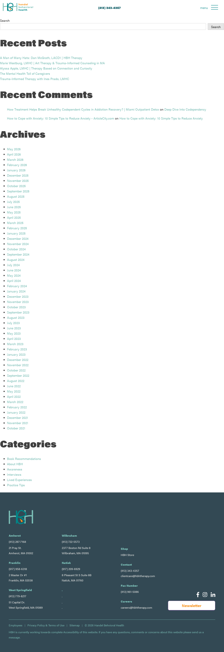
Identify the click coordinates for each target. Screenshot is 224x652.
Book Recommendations (24, 458)
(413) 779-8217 (17, 596)
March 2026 (15, 159)
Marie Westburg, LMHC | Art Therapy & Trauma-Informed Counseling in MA (52, 63)
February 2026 (17, 165)
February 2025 (17, 228)
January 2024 (16, 291)
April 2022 (14, 396)
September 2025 (18, 191)
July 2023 (13, 323)
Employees (15, 625)
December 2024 (18, 238)
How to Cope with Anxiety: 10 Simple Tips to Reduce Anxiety (161, 118)
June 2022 (14, 386)
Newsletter (191, 605)
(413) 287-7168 (17, 542)
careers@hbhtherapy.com (136, 607)
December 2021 (17, 417)
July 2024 (13, 265)
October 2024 (16, 249)
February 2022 (17, 407)
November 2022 (18, 365)
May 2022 (13, 391)
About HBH (15, 464)
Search (5, 20)
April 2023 (14, 338)
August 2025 (15, 196)
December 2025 (18, 175)
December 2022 (17, 359)
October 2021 (16, 428)
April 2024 (14, 280)
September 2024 (18, 254)
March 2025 (15, 222)
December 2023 (18, 296)
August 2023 (15, 317)
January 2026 (16, 170)
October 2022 (16, 370)
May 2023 (14, 333)
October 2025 (16, 186)
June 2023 (14, 328)
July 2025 (13, 201)
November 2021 (17, 423)
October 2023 (16, 307)
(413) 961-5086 (130, 592)
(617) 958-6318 (18, 569)
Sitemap (74, 625)
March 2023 (15, 344)
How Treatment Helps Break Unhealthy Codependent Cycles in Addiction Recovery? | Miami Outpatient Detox (83, 109)
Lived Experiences (19, 480)
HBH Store (127, 555)
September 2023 (18, 312)
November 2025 (18, 180)
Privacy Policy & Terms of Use (45, 625)
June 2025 (14, 207)
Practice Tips (16, 485)
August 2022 (15, 380)
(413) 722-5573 (71, 542)
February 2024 (17, 286)
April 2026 (14, 154)
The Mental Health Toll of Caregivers (25, 73)
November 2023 (18, 301)
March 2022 (15, 402)
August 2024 (15, 259)
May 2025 (14, 212)
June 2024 (14, 270)
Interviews (14, 474)
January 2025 (16, 233)
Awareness (14, 469)
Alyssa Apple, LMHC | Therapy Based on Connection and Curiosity (46, 68)
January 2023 (16, 354)
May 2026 (14, 149)
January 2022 (16, 412)
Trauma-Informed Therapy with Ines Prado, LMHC (34, 79)
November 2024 (18, 244)
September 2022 (18, 375)
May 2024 (14, 275)
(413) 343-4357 (109, 7)
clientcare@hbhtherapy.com (138, 576)
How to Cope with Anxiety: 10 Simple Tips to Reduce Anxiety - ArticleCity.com (60, 118)
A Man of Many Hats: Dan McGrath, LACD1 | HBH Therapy (41, 57)
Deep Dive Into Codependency (185, 109)
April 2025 (14, 217)
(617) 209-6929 (71, 569)
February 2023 (17, 349)
